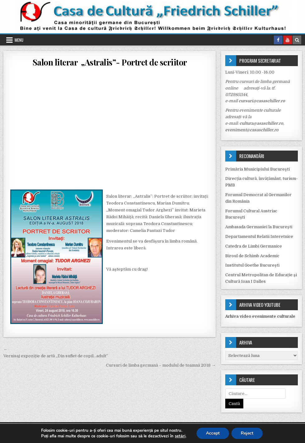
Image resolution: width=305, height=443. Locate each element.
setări (180, 436)
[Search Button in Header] (297, 40)
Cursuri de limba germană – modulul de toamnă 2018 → (161, 365)
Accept (213, 433)
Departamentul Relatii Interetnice (259, 236)
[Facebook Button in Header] (278, 40)
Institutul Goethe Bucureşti (252, 265)
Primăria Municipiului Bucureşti (257, 169)
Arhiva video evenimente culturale (260, 316)
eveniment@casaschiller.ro (252, 130)
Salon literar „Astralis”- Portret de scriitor (109, 62)
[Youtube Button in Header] (287, 40)
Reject (247, 433)
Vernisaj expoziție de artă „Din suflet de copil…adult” (55, 356)
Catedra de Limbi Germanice (253, 246)
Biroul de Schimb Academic (252, 255)
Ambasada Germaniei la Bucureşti (258, 226)
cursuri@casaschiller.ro (262, 101)
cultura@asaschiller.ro (261, 123)
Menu (19, 40)
